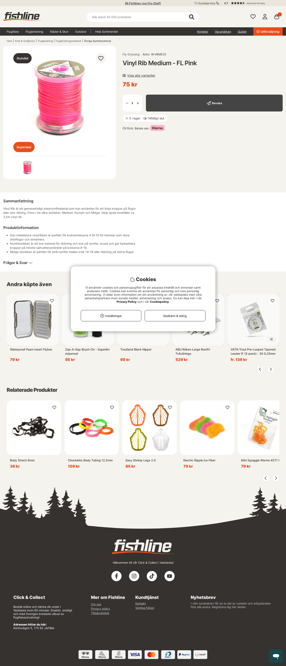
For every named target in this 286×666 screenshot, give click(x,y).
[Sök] (143, 17)
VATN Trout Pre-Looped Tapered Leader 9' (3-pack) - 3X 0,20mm (253, 351)
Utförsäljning (268, 31)
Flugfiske (13, 31)
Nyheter (202, 31)
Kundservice (206, 3)
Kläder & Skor (59, 31)
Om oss (96, 604)
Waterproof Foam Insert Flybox (31, 349)
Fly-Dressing (131, 54)
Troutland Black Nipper (136, 349)
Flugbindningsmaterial (68, 41)
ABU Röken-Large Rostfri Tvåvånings (192, 351)
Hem (9, 41)
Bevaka (217, 103)
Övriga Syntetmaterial (97, 41)
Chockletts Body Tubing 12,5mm (90, 460)
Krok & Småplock (25, 41)
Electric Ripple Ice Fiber (199, 460)
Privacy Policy (127, 301)
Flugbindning (34, 31)
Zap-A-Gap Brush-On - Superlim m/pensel (87, 351)
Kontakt (140, 603)
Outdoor (80, 31)
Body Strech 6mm (22, 460)
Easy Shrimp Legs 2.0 (141, 460)
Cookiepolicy (159, 301)
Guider (242, 31)
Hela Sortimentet (106, 31)
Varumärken (223, 31)
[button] (251, 3)
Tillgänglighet (100, 613)
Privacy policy (100, 608)
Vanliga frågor (144, 608)
